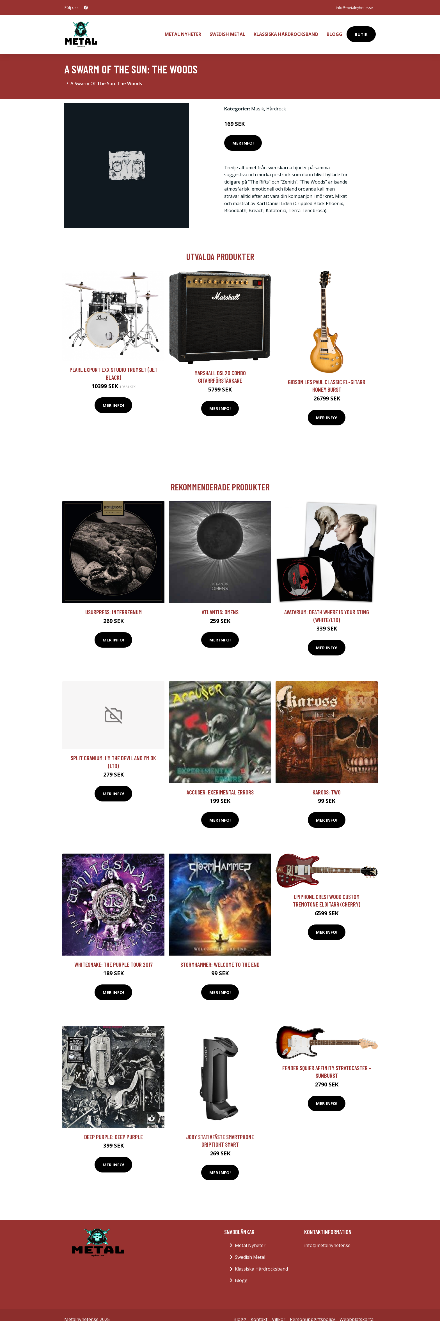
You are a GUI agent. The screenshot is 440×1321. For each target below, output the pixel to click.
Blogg (334, 30)
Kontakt (259, 1310)
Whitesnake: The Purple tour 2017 (113, 955)
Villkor (278, 1310)
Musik (257, 100)
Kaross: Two (327, 783)
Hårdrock (276, 100)
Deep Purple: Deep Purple (113, 1127)
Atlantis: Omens (220, 602)
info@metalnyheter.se (351, 7)
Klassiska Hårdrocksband (286, 30)
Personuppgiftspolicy (312, 1310)
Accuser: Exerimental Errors (220, 783)
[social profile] (86, 7)
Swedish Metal (227, 30)
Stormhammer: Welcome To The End (220, 955)
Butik (361, 30)
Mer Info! (243, 134)
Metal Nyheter (183, 30)
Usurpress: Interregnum (113, 602)
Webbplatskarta (356, 1310)
